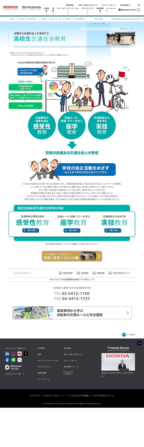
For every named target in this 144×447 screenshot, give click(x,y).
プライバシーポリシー (52, 396)
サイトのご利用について (102, 396)
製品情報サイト (70, 367)
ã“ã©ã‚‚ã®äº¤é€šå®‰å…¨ (27, 19)
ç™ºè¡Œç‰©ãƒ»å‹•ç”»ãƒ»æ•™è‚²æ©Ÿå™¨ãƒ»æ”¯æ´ (123, 20)
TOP (12, 19)
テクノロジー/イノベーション (68, 9)
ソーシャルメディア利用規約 (78, 396)
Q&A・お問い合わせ (87, 2)
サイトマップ (35, 396)
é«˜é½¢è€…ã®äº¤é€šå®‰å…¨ (75, 19)
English (68, 373)
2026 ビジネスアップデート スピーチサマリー (117, 374)
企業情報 (46, 9)
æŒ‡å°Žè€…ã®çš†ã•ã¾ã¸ (99, 20)
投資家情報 (100, 9)
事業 (53, 9)
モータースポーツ (109, 2)
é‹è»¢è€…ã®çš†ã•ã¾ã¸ (51, 19)
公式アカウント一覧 (13, 374)
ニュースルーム (112, 9)
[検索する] (139, 9)
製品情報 (125, 2)
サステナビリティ (88, 9)
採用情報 (70, 2)
